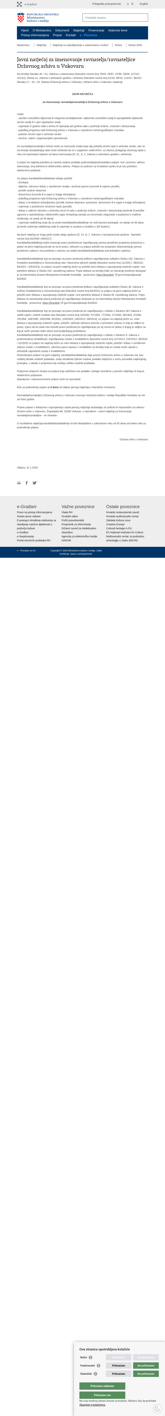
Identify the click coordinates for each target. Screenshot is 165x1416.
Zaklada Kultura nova (118, 520)
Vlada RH (67, 512)
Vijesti (25, 30)
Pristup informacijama (35, 35)
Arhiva (118, 45)
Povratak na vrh (28, 550)
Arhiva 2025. (135, 45)
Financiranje (96, 30)
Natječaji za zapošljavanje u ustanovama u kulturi (80, 45)
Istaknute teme (117, 30)
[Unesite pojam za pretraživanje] (111, 18)
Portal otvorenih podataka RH (33, 540)
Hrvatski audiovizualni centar (122, 516)
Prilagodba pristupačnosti (106, 3)
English (144, 3)
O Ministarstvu (42, 30)
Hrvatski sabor (70, 516)
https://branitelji (105, 274)
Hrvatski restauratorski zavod (122, 512)
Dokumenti (62, 30)
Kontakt (71, 35)
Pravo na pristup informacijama (34, 512)
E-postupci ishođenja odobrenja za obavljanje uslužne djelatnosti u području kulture (36, 524)
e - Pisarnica (88, 35)
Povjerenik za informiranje (76, 524)
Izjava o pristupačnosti (81, 554)
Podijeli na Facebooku (27, 483)
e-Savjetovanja (25, 536)
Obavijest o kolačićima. (92, 1404)
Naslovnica (23, 45)
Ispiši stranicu (19, 483)
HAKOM (66, 540)
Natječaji (78, 30)
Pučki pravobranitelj (73, 520)
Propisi (57, 35)
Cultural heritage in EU (119, 528)
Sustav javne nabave (29, 516)
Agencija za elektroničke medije (79, 536)
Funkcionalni (87, 1372)
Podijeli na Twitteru (34, 483)
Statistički (86, 1381)
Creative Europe (115, 524)
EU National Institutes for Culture (124, 532)
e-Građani (22, 532)
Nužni (83, 1364)
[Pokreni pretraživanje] (144, 17)
